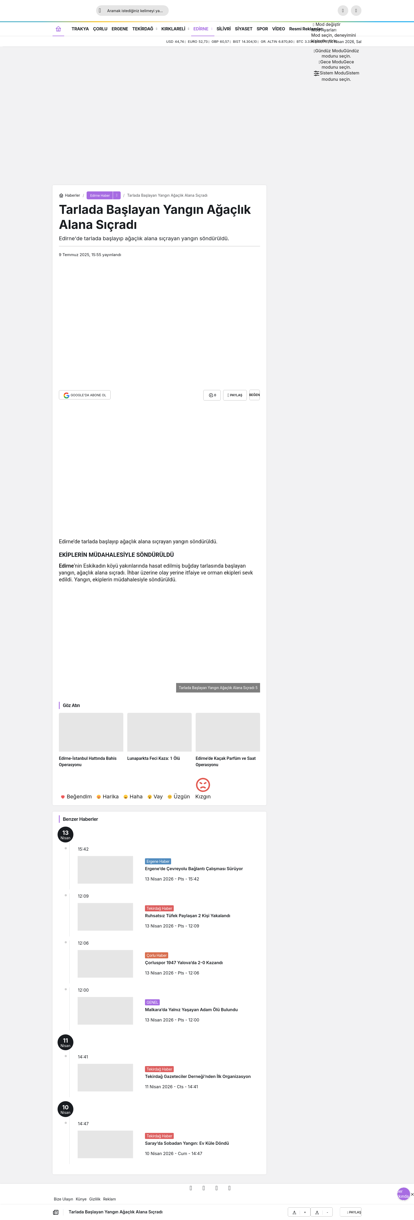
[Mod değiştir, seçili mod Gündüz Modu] (326, 24)
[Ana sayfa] (58, 28)
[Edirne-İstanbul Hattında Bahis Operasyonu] (91, 739)
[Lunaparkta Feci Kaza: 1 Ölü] (159, 739)
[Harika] (107, 795)
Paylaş (354, 1212)
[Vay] (155, 795)
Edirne (66, 565)
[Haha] (133, 795)
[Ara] (343, 10)
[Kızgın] (203, 787)
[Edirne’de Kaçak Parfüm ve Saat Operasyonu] (228, 739)
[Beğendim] (76, 795)
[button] (356, 10)
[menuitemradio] (336, 53)
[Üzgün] (178, 795)
